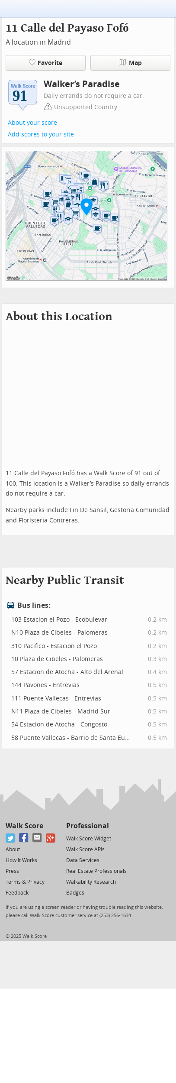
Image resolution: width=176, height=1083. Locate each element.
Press (12, 871)
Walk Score (24, 826)
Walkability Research (91, 882)
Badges (75, 893)
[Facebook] (24, 838)
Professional (87, 826)
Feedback (17, 893)
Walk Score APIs (85, 849)
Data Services (82, 860)
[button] (86, 207)
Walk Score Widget (88, 839)
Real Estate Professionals (96, 871)
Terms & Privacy (25, 882)
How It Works (21, 860)
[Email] (37, 838)
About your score (32, 122)
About (13, 849)
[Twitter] (11, 838)
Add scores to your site (41, 134)
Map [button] (130, 63)
